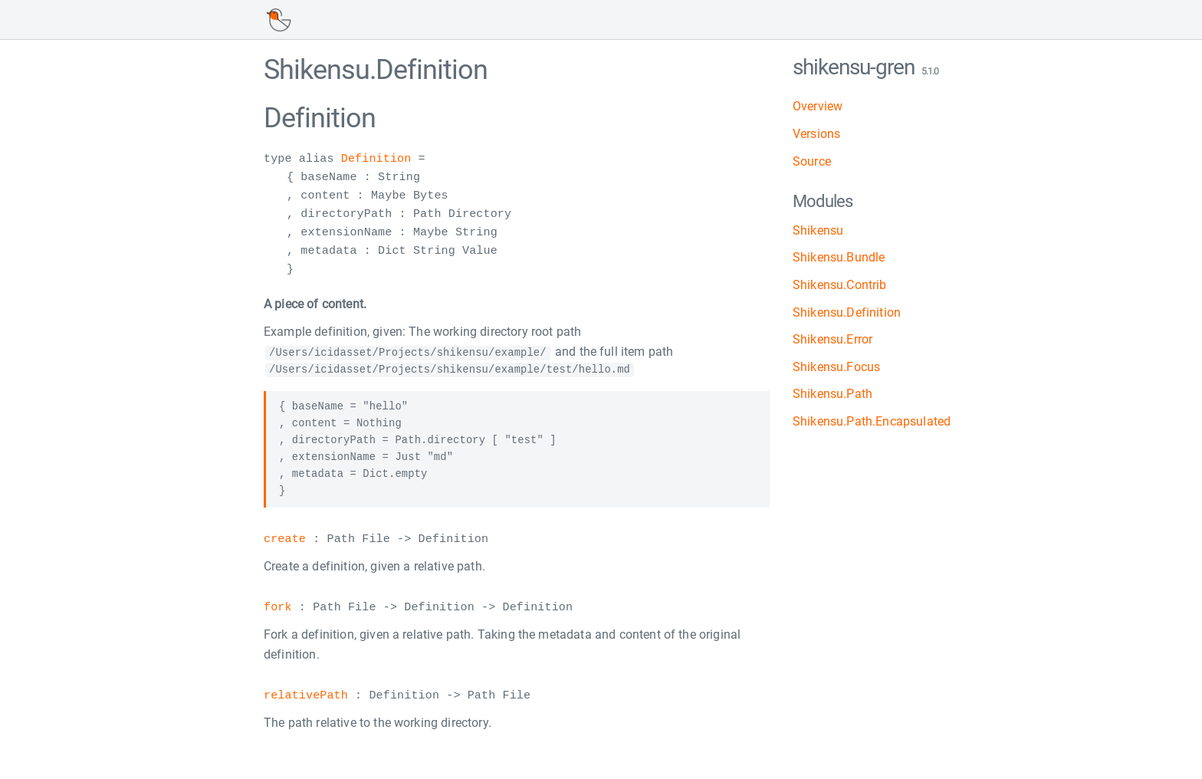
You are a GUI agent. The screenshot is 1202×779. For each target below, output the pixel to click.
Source (812, 161)
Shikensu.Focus (836, 367)
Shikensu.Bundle (839, 257)
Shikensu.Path (832, 393)
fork (278, 608)
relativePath (306, 696)
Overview (817, 106)
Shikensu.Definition (847, 312)
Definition (376, 159)
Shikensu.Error (832, 339)
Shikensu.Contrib (840, 285)
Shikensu (818, 230)
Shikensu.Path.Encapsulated (872, 421)
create (285, 539)
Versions (816, 134)
